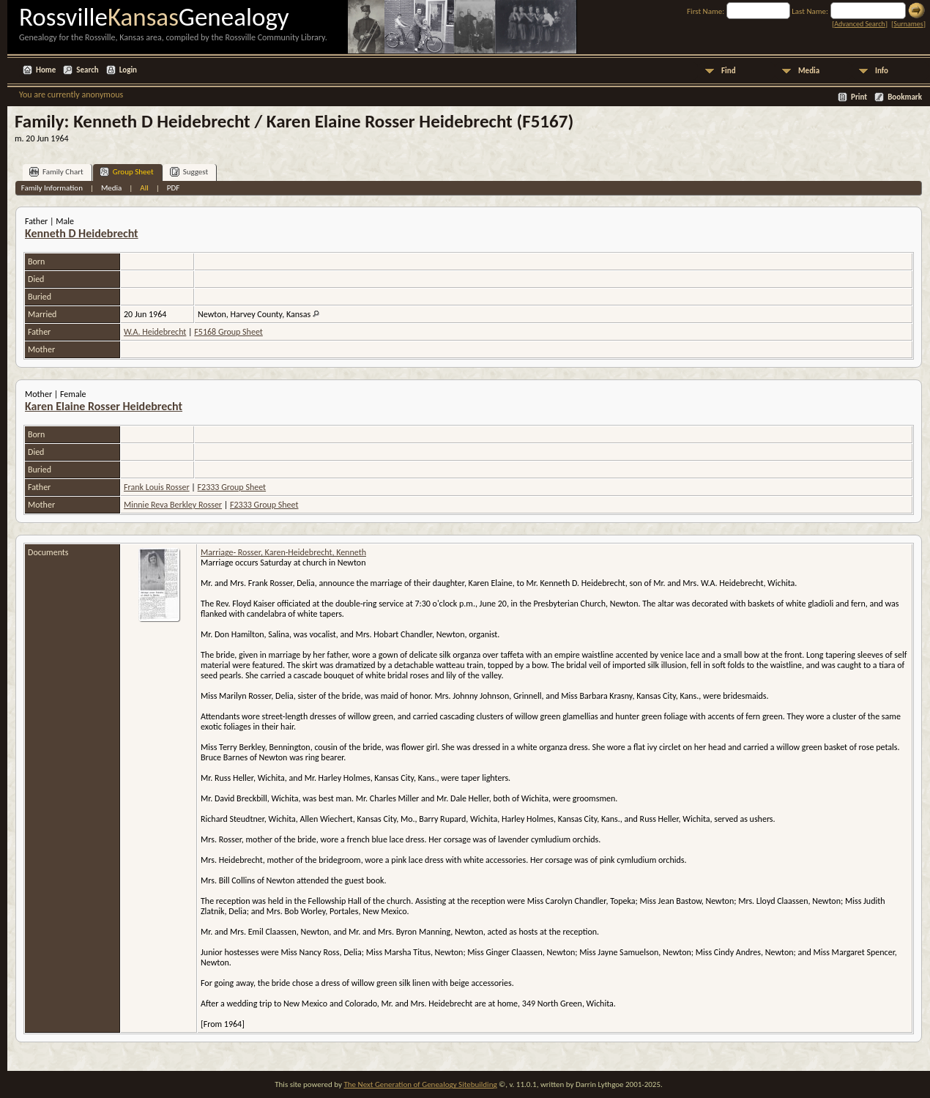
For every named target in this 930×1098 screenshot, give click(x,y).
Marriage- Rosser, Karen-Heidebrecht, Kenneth (283, 552)
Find (728, 70)
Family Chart (56, 171)
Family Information (52, 188)
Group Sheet (127, 171)
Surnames (908, 24)
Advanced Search (859, 24)
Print (859, 97)
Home (46, 70)
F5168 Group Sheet (228, 332)
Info (881, 70)
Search (87, 70)
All (144, 188)
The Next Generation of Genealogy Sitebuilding (419, 1084)
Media (808, 70)
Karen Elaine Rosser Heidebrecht (103, 406)
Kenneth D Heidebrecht (81, 233)
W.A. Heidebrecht (155, 332)
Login (128, 70)
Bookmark (905, 97)
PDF (173, 188)
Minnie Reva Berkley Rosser (173, 505)
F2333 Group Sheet (232, 487)
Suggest (189, 171)
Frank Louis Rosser (157, 487)
